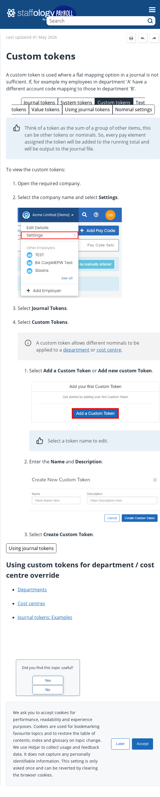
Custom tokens (114, 102)
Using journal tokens (87, 109)
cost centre (109, 350)
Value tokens (46, 109)
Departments (32, 589)
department (76, 350)
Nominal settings (133, 109)
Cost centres (31, 603)
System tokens (76, 102)
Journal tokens (39, 102)
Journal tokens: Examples (45, 617)
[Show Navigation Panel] (152, 9)
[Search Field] (101, 20)
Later (120, 744)
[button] (150, 20)
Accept (142, 744)
